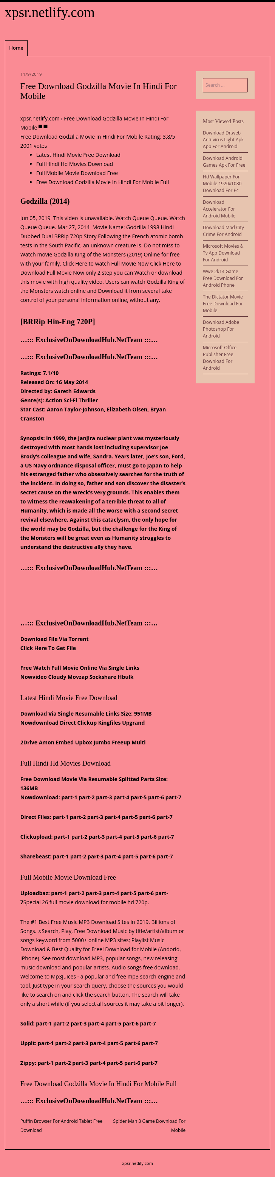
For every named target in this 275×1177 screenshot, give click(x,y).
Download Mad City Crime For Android (223, 231)
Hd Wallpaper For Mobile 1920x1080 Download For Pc (222, 184)
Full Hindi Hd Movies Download (74, 163)
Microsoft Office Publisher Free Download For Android (219, 357)
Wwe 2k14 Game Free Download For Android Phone (223, 278)
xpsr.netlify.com (50, 12)
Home (16, 47)
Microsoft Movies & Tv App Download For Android (223, 253)
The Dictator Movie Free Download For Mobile (223, 304)
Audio (118, 967)
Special (32, 902)
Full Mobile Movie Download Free (77, 173)
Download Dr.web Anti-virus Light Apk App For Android (223, 140)
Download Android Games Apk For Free (224, 161)
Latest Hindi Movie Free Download (78, 154)
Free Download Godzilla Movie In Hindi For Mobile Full (102, 182)
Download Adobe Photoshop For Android (221, 329)
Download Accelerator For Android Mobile (219, 209)
